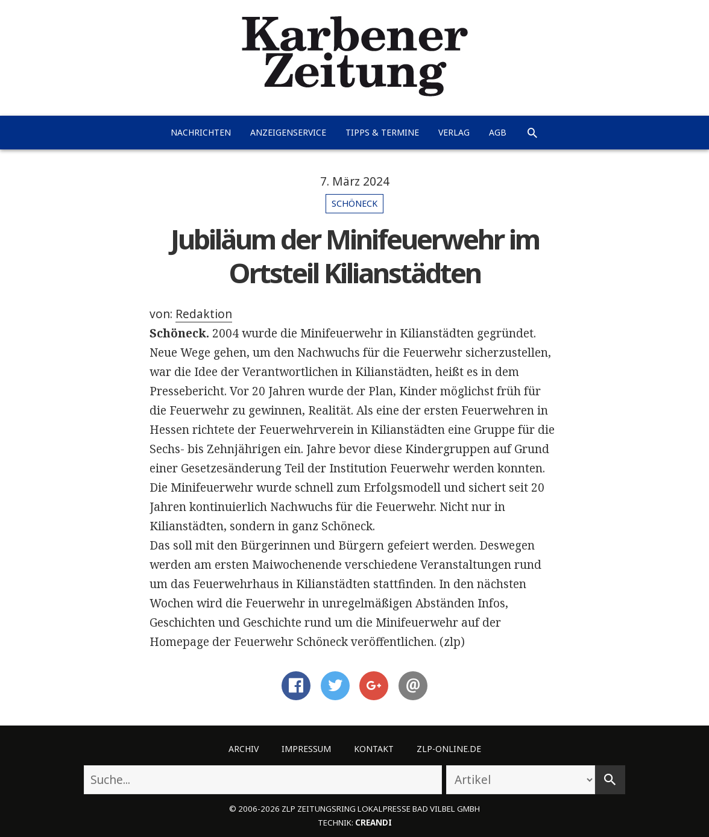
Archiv (243, 748)
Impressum (306, 748)
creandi (373, 822)
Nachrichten (201, 132)
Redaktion (203, 314)
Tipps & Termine (382, 132)
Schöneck (354, 203)
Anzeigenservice (288, 132)
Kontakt (374, 748)
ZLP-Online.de (449, 748)
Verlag (454, 132)
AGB (497, 132)
